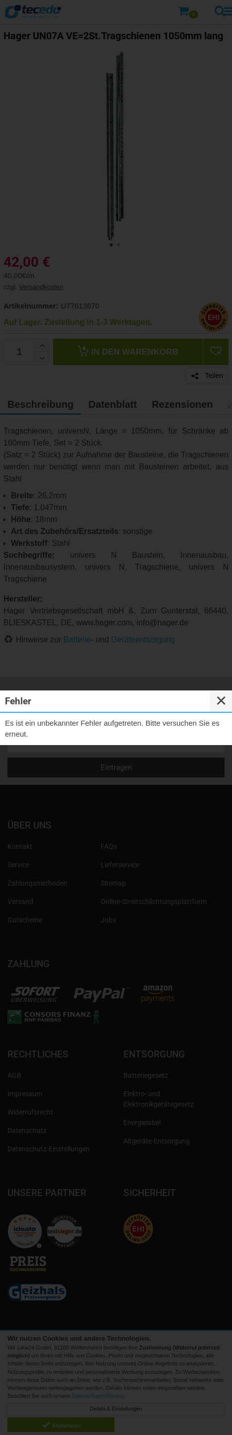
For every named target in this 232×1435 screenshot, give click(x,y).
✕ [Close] (221, 701)
